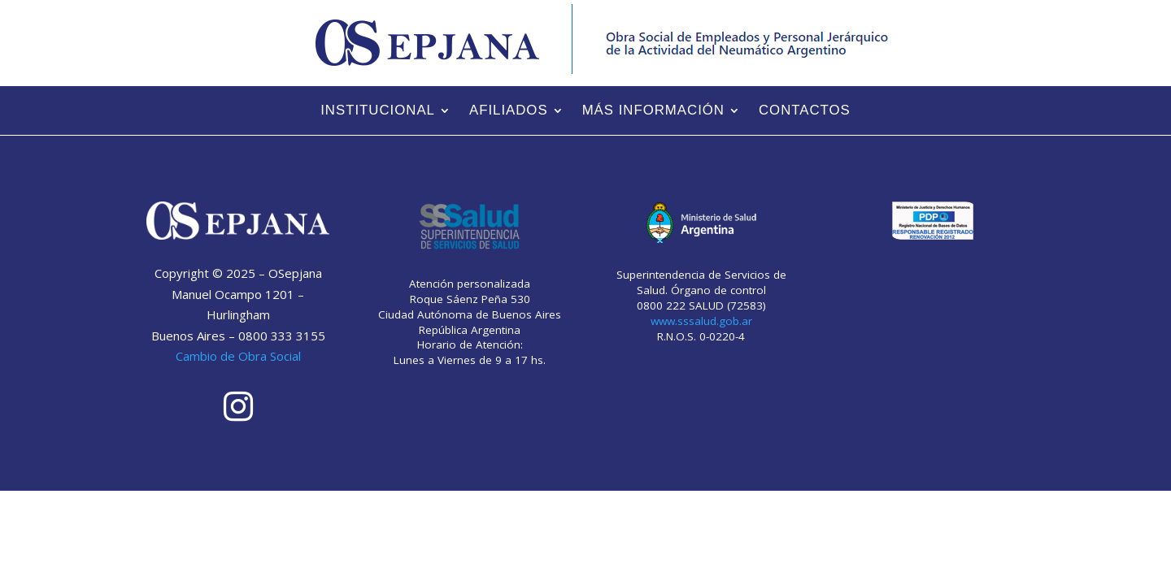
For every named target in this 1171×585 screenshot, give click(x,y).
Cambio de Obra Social (238, 356)
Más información (653, 111)
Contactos (805, 111)
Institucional (377, 111)
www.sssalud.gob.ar (701, 321)
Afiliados (508, 111)
